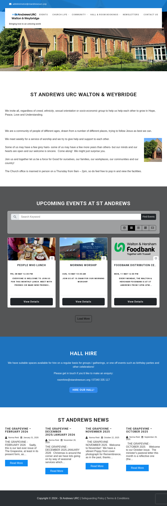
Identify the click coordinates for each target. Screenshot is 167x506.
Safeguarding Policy (93, 498)
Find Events (149, 216)
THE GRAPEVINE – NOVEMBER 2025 (99, 430)
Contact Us (151, 14)
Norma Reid (12, 437)
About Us (30, 14)
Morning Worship (83, 265)
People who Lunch (31, 265)
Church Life (60, 14)
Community (80, 14)
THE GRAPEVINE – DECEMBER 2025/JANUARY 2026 (60, 431)
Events (43, 14)
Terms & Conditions (118, 498)
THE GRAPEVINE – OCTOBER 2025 (139, 430)
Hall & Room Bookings (105, 14)
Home (15, 14)
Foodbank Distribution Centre (138, 265)
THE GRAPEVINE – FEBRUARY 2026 (18, 430)
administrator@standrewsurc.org (27, 3)
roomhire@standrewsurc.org (73, 379)
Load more (83, 318)
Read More (16, 463)
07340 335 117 (101, 379)
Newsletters (131, 14)
